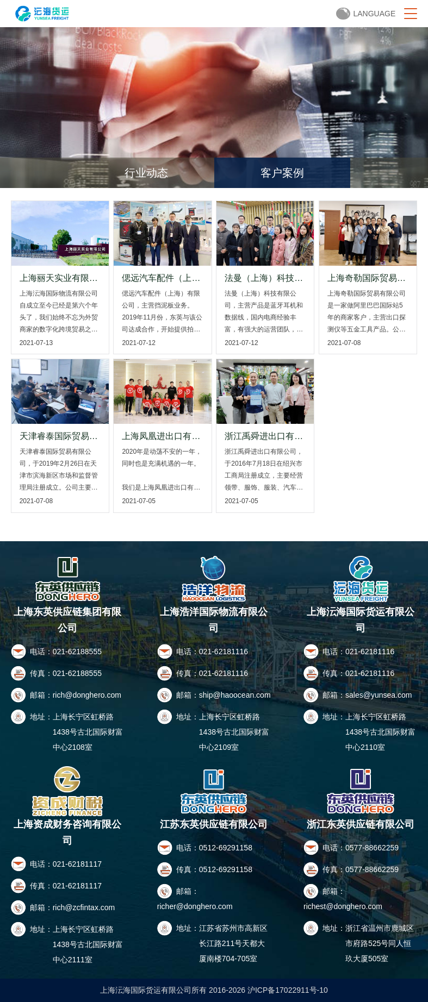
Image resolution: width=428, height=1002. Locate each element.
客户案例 (282, 173)
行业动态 (146, 173)
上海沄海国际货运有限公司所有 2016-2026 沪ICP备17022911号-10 (214, 990)
